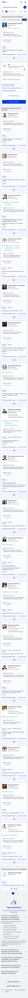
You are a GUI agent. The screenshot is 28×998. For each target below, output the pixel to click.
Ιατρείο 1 (4, 46)
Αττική (3, 19)
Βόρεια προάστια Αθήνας (14, 19)
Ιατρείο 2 (10, 268)
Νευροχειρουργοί (8, 989)
